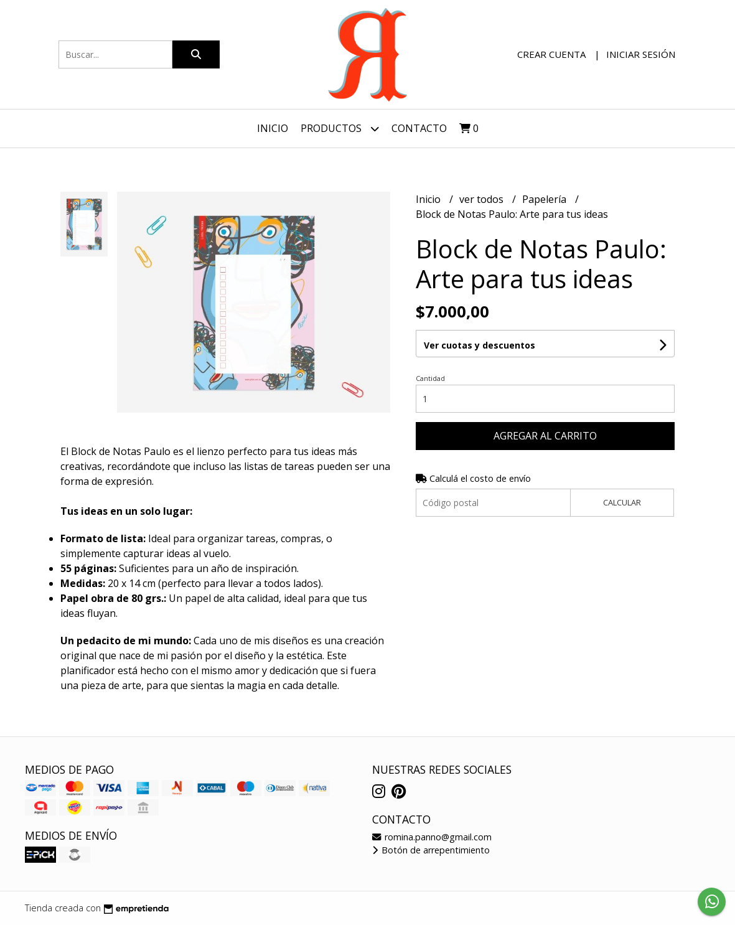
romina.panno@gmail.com (432, 837)
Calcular (622, 502)
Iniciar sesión (640, 54)
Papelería (545, 199)
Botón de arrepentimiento (431, 850)
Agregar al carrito (545, 436)
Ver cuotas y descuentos (479, 345)
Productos (340, 129)
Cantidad (430, 378)
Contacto (419, 128)
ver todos (482, 199)
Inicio (272, 128)
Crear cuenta (551, 54)
